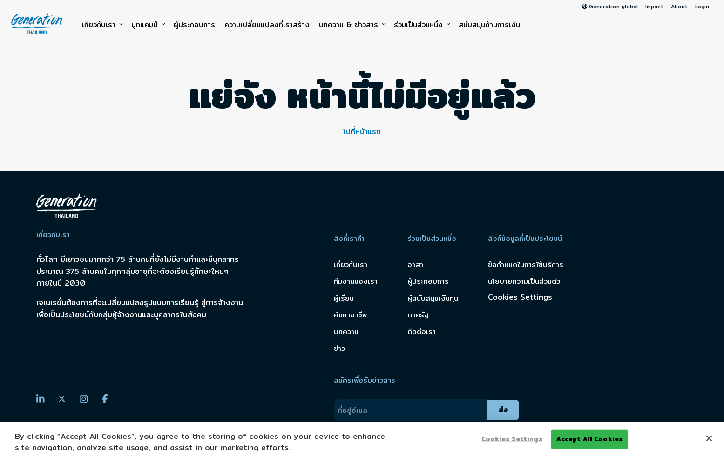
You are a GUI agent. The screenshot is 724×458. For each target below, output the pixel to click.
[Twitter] (62, 399)
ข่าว (339, 348)
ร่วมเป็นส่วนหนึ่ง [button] (421, 24)
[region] (362, 440)
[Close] (709, 438)
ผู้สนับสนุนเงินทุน (432, 298)
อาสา (415, 264)
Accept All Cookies (589, 439)
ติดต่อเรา (421, 331)
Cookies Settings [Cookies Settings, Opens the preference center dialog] (511, 439)
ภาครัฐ (418, 314)
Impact (654, 6)
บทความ (346, 331)
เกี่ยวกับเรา (102, 24)
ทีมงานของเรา (356, 281)
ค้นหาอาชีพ (350, 314)
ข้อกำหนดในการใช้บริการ (525, 264)
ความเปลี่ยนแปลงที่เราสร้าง (267, 24)
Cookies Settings (520, 297)
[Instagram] (84, 398)
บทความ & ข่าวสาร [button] (352, 24)
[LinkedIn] (40, 398)
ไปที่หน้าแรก (362, 131)
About (679, 6)
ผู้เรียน (344, 298)
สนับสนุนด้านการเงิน (489, 24)
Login (702, 6)
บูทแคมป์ (147, 24)
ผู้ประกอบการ (194, 24)
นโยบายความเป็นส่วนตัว (524, 281)
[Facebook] (105, 398)
